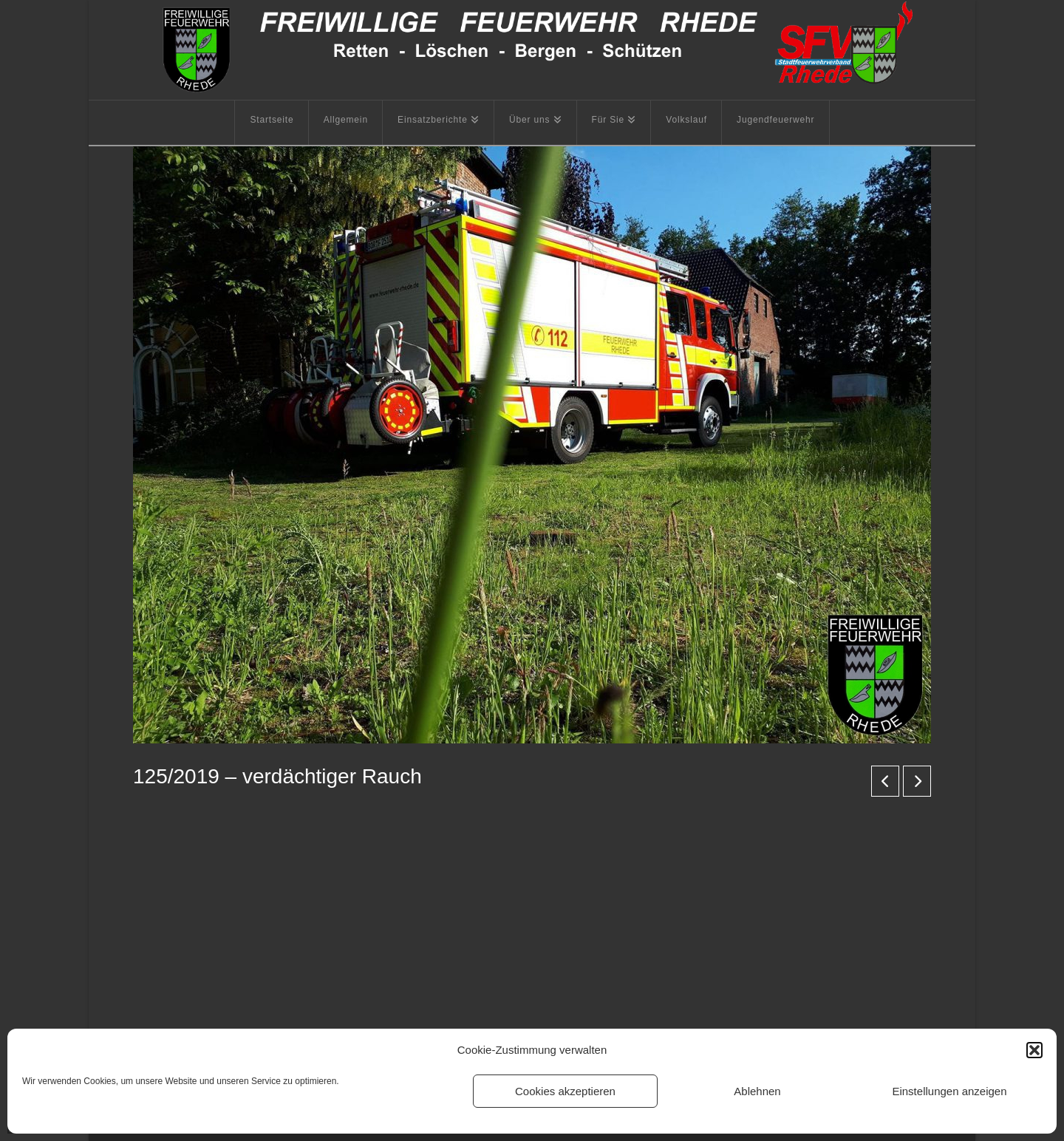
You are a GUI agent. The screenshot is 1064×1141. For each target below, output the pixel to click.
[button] (1034, 1050)
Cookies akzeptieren (565, 1091)
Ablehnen (757, 1091)
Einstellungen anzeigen (949, 1091)
